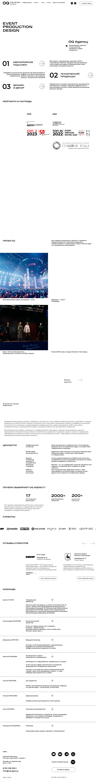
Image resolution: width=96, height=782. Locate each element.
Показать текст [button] (29, 573)
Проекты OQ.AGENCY (59, 2)
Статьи (48, 2)
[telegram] (75, 3)
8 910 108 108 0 (15, 2)
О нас (43, 2)
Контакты (13, 4)
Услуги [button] (36, 2)
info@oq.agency (27, 2)
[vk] (72, 3)
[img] (24, 275)
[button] (48, 198)
